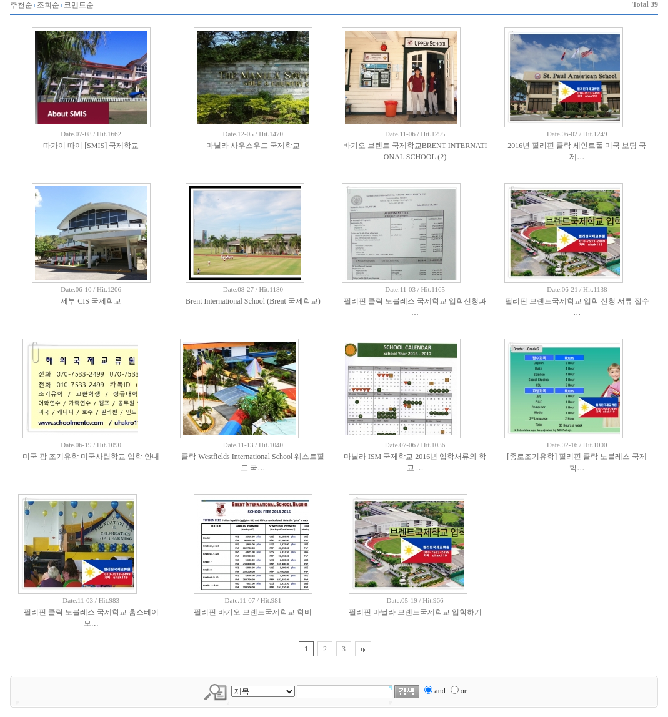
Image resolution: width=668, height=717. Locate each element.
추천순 (21, 5)
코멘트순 (79, 5)
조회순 (48, 5)
